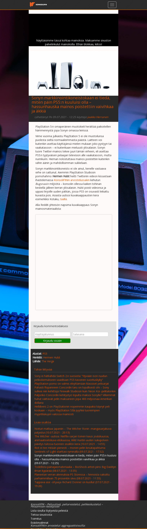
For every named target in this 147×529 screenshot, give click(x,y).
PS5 (44, 353)
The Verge (48, 361)
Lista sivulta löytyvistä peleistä (49, 510)
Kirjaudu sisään (52, 340)
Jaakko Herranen (97, 117)
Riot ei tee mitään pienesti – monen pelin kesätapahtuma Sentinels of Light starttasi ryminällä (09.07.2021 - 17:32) (69, 449)
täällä (63, 199)
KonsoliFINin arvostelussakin (72, 180)
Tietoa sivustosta (41, 514)
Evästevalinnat (39, 522)
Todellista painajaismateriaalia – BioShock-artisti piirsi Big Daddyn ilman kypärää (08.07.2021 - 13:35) (75, 468)
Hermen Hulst (51, 357)
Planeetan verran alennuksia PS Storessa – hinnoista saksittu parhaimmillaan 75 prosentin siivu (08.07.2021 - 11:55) (72, 476)
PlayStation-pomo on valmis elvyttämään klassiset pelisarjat (71, 383)
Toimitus (36, 518)
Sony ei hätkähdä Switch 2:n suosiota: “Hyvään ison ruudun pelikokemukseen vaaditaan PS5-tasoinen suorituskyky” (70, 378)
